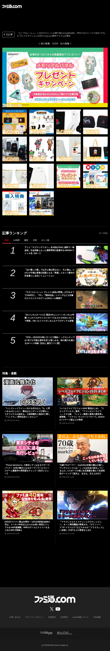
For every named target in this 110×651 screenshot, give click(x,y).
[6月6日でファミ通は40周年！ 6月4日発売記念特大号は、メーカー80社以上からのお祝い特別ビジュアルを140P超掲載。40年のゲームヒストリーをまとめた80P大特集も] (27, 505)
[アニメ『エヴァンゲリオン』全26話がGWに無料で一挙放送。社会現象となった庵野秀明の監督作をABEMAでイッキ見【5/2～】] (92, 255)
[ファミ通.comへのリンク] (12, 6)
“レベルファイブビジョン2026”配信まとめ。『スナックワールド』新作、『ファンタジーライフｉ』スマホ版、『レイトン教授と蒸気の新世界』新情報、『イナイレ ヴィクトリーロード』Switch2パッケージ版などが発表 (82, 414)
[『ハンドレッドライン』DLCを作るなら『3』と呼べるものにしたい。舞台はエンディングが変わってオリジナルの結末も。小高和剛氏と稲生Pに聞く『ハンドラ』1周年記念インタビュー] (27, 391)
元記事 (8, 34)
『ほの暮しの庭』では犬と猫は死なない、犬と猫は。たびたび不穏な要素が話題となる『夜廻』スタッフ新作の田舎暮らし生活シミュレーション (49, 273)
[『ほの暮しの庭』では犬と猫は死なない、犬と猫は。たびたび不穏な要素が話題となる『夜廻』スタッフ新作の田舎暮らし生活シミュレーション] (92, 277)
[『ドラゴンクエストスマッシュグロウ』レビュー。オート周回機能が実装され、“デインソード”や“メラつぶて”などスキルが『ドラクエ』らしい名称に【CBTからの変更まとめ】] (82, 505)
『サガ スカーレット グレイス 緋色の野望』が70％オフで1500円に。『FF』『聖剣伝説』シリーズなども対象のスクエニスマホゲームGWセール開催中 (49, 295)
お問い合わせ (17, 617)
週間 (26, 240)
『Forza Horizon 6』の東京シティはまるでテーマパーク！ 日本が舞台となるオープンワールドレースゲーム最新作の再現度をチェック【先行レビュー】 (27, 469)
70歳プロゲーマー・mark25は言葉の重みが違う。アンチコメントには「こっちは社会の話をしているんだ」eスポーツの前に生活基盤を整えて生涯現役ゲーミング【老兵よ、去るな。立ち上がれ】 (82, 469)
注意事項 (63, 617)
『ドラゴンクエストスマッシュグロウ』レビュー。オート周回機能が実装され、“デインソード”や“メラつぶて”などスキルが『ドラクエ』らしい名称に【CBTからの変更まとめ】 (82, 526)
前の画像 (45, 43)
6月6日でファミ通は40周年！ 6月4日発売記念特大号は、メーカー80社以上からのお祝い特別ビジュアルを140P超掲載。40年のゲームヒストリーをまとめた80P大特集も (27, 526)
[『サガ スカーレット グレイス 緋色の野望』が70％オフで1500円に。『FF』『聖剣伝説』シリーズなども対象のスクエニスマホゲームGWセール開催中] (92, 300)
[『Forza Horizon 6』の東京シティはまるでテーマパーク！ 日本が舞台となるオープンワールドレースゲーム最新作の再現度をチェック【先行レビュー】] (27, 448)
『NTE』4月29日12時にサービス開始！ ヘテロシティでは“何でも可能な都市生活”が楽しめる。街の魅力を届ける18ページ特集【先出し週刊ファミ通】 (49, 340)
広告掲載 (94, 617)
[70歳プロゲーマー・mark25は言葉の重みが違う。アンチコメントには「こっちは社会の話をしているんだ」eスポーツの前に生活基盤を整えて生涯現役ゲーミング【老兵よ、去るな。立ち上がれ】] (82, 448)
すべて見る (103, 233)
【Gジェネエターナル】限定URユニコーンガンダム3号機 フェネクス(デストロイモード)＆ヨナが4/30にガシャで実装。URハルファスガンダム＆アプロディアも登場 (49, 318)
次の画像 (64, 43)
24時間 (16, 240)
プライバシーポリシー (35, 617)
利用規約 (52, 617)
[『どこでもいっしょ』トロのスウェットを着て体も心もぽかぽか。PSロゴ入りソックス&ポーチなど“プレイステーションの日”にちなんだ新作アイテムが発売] (14, 122)
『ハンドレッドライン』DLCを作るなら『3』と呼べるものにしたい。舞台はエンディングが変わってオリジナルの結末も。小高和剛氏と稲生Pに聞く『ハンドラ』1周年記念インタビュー (27, 412)
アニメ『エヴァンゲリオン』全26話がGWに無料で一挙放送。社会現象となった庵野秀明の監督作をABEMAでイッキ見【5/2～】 (49, 250)
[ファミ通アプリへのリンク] (46, 633)
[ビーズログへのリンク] (64, 633)
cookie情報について (79, 617)
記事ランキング (14, 233)
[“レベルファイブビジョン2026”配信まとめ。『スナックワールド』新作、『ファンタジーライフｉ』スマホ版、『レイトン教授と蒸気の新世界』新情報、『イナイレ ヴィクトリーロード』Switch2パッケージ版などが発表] (82, 391)
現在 (7, 240)
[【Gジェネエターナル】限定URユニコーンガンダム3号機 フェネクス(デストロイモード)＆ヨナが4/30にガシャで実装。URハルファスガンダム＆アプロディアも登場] (92, 322)
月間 (35, 240)
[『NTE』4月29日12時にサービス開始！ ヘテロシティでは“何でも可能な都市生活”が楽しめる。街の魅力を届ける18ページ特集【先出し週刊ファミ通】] (92, 345)
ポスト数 (45, 240)
